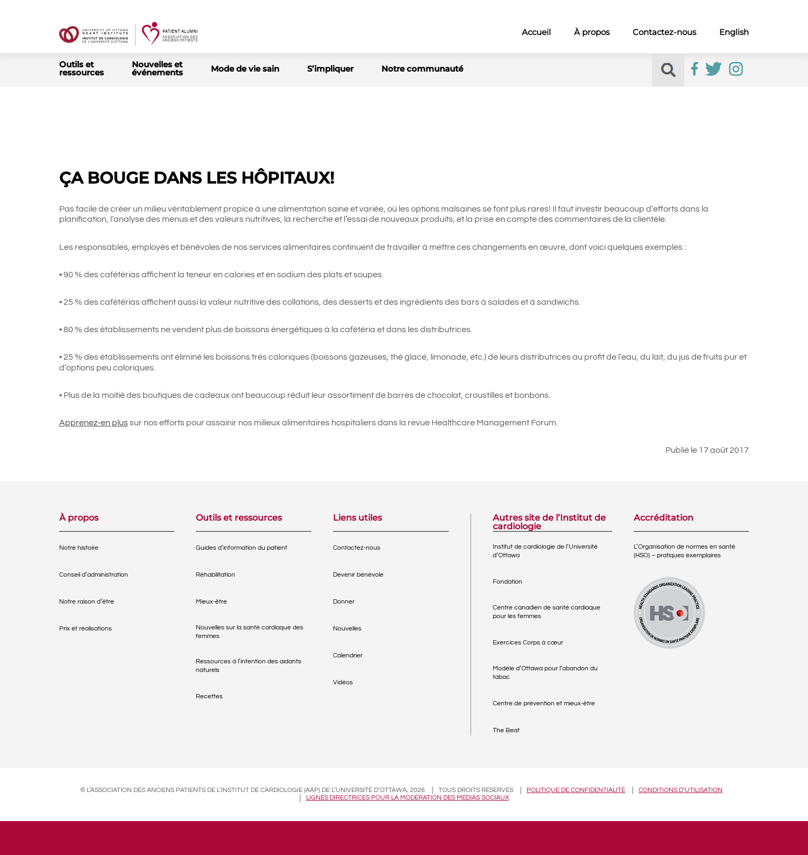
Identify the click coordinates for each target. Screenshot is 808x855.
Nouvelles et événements (157, 68)
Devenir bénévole (358, 574)
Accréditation (663, 518)
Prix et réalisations (85, 628)
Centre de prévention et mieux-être (544, 703)
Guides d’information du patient (241, 547)
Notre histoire (78, 547)
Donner (344, 601)
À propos (591, 32)
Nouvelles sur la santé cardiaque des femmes (249, 632)
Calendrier (348, 655)
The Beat (506, 730)
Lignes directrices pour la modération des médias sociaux (407, 797)
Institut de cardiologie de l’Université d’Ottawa (545, 551)
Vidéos (343, 682)
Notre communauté (422, 69)
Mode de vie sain (245, 69)
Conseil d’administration (93, 574)
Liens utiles (357, 518)
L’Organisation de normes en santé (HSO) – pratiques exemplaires (684, 551)
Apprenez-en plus (93, 422)
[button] (668, 70)
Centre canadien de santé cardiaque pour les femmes (546, 612)
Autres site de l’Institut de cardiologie (549, 522)
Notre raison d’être (86, 601)
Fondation (507, 581)
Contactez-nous (664, 32)
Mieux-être (211, 601)
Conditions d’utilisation (680, 790)
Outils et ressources (81, 68)
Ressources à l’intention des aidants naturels (248, 666)
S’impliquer (330, 69)
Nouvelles (347, 628)
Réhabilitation (215, 574)
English (734, 32)
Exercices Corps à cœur (528, 642)
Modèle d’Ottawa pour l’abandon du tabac (545, 673)
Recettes (209, 696)
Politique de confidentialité (576, 790)
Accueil (536, 32)
